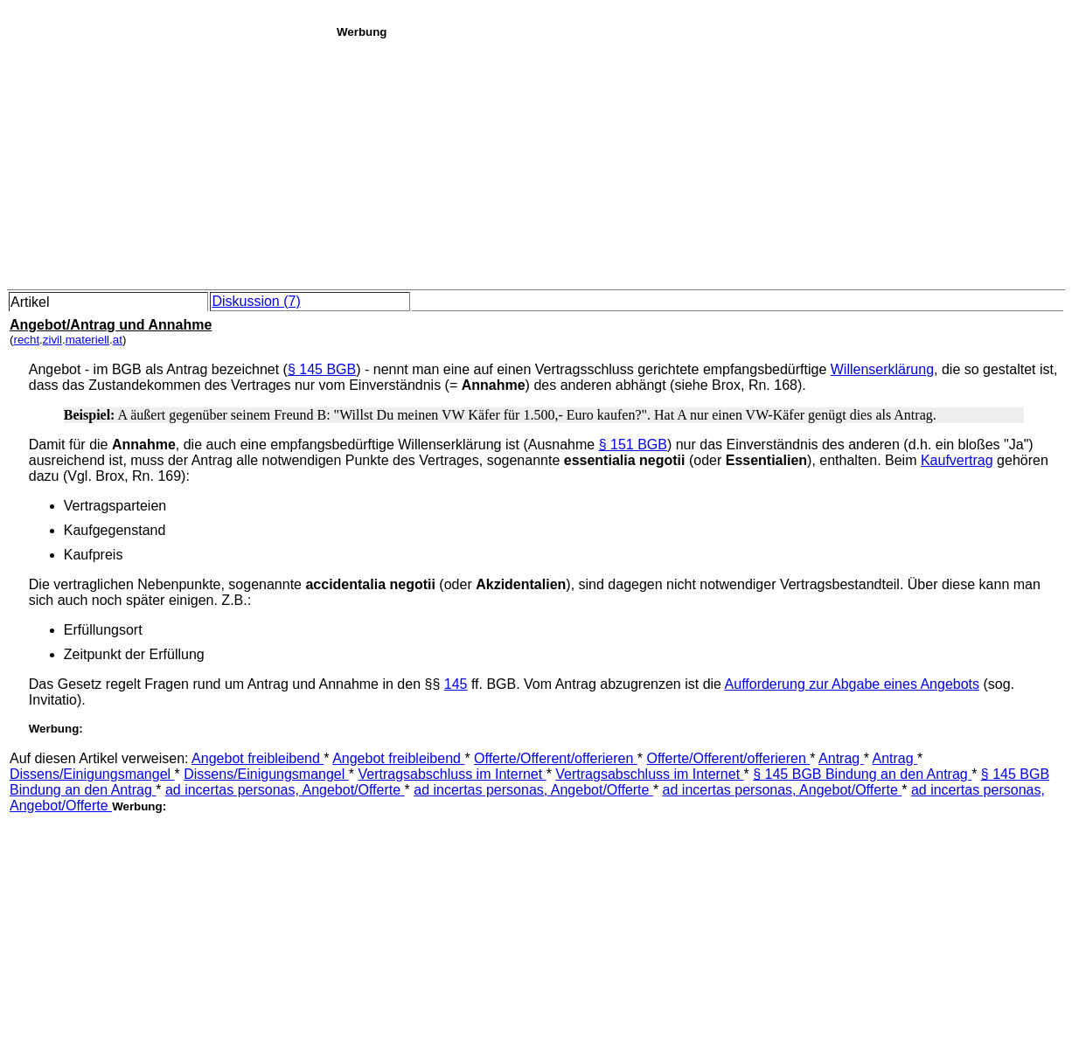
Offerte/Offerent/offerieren (555, 758)
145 (456, 684)
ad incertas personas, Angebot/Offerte (285, 789)
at (117, 339)
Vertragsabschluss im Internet (452, 774)
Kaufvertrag (957, 460)
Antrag (841, 758)
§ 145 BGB (322, 369)
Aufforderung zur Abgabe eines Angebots (852, 684)
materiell (87, 339)
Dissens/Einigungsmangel (92, 774)
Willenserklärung (882, 369)
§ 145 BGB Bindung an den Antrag (862, 774)
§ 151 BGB (633, 444)
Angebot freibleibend (257, 758)
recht (26, 339)
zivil (52, 339)
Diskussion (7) (256, 301)
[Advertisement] (699, 160)
